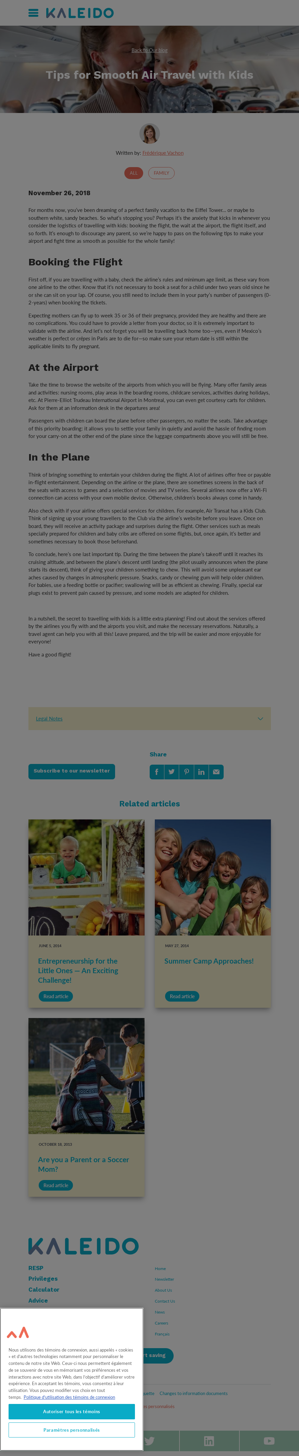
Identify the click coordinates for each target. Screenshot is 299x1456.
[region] (72, 1379)
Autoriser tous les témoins (71, 1411)
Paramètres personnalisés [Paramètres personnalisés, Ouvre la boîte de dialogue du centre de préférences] (71, 1430)
